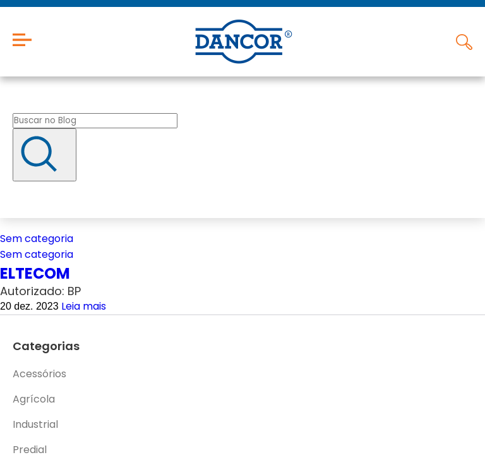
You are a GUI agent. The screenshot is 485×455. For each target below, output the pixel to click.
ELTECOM (35, 273)
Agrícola (34, 399)
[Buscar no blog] (95, 120)
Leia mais (83, 306)
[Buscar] (44, 154)
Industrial (35, 424)
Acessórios (39, 374)
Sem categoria (36, 238)
